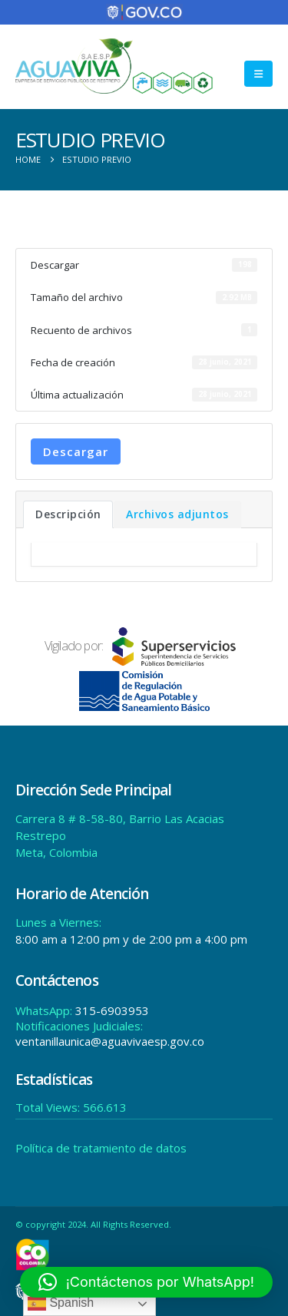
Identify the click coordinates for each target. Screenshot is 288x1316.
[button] (258, 74)
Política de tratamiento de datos (101, 1148)
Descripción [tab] (68, 514)
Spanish (61, 1304)
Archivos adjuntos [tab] (177, 514)
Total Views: (49, 1107)
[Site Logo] (114, 66)
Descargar (75, 451)
